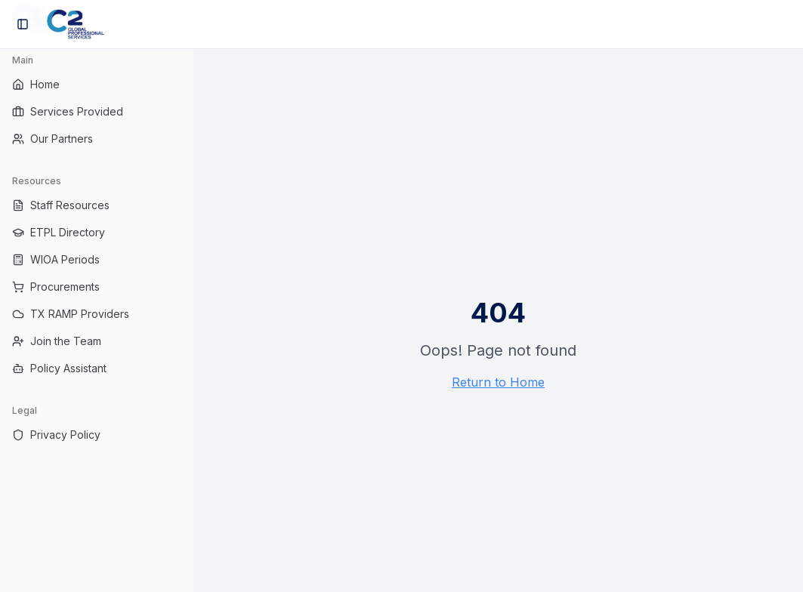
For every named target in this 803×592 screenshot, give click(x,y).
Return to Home (498, 382)
